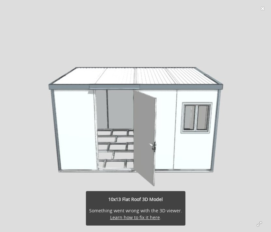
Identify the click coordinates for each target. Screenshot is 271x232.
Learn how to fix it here (135, 217)
